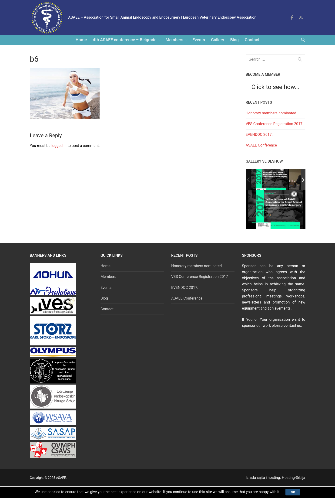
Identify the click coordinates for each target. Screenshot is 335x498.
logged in (59, 145)
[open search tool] (303, 40)
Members (108, 276)
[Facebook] (291, 17)
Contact (107, 309)
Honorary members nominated (271, 113)
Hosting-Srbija (293, 477)
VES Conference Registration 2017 (274, 124)
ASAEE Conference (261, 145)
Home (105, 266)
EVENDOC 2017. (259, 134)
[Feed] (301, 17)
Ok (295, 492)
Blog (104, 298)
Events (105, 287)
